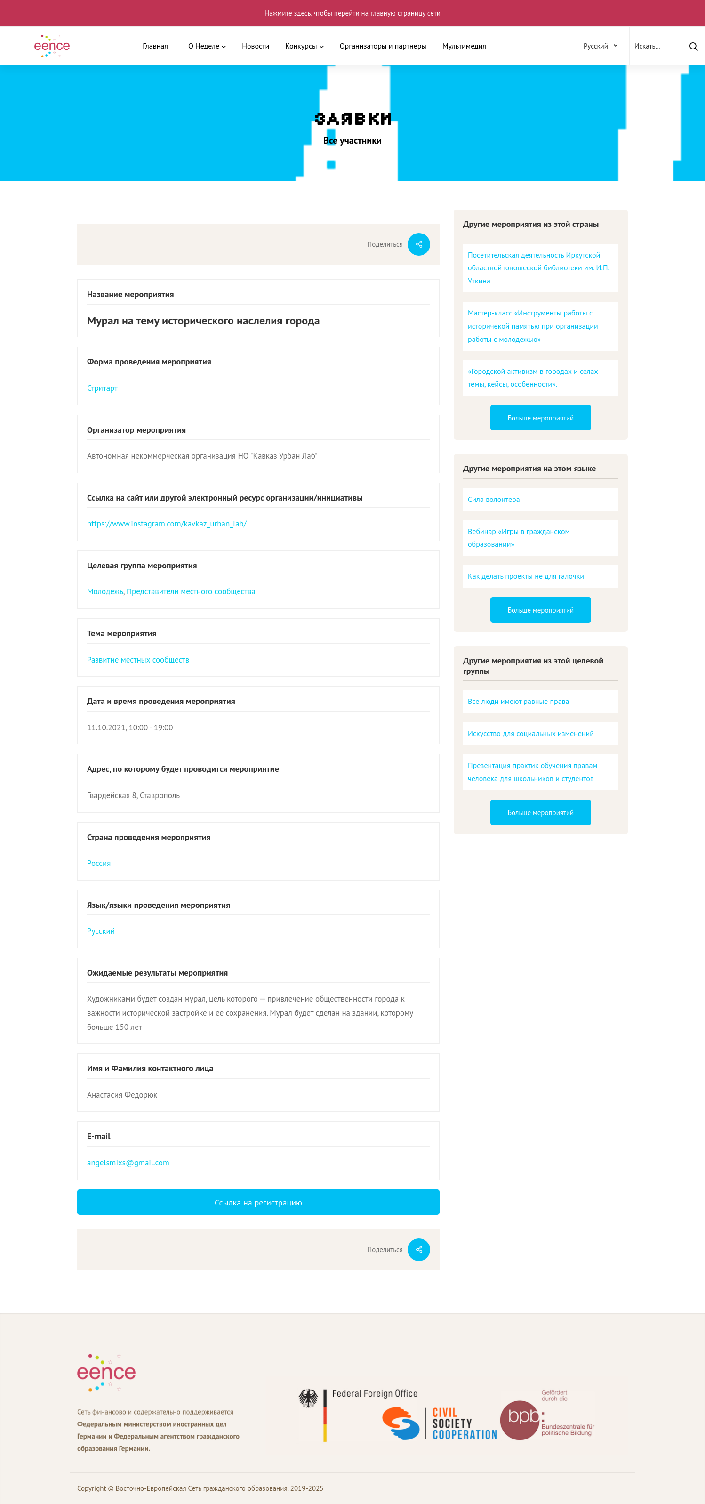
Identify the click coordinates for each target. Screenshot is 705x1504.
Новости (255, 45)
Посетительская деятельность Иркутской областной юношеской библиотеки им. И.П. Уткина (538, 268)
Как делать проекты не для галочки (526, 576)
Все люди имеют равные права (518, 701)
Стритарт (102, 388)
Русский (101, 931)
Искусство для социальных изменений (531, 733)
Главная (155, 45)
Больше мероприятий (541, 417)
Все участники (352, 140)
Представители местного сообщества (191, 591)
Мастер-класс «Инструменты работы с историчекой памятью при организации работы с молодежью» (533, 326)
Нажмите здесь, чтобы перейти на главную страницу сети (352, 12)
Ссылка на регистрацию (258, 1202)
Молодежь (105, 591)
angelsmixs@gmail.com (128, 1162)
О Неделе (203, 45)
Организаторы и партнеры (383, 45)
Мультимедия (464, 45)
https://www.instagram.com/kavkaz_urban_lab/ (167, 523)
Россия (99, 863)
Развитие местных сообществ (138, 660)
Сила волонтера (494, 499)
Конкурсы (301, 45)
